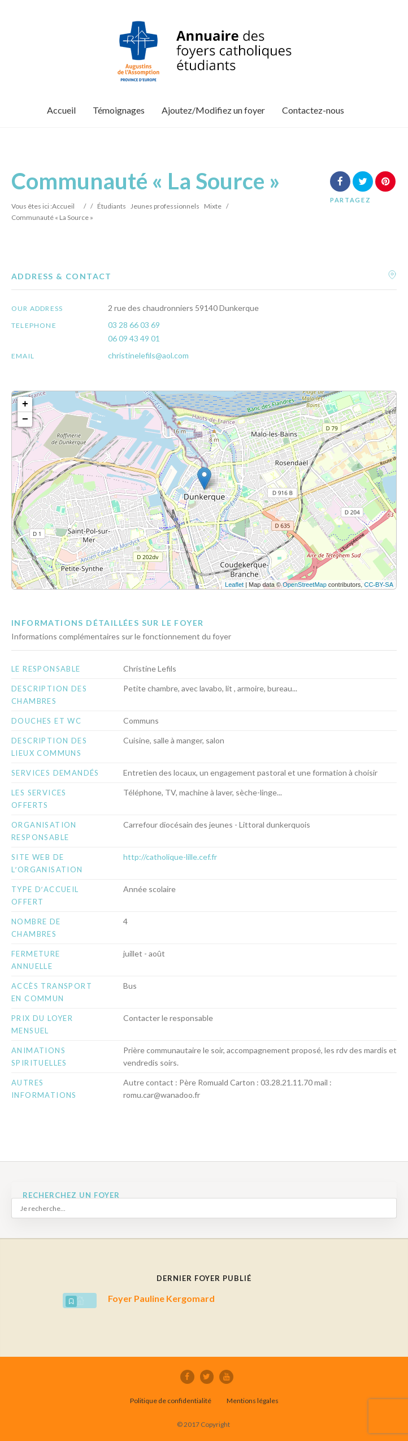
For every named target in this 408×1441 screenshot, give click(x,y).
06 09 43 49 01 (134, 338)
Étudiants (111, 206)
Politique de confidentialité (170, 1400)
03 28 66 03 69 (134, 325)
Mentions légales (253, 1400)
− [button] (25, 419)
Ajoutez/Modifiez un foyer (213, 110)
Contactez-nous (313, 110)
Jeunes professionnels (165, 206)
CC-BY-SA (378, 584)
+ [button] (25, 404)
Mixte (213, 206)
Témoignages (119, 110)
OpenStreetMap (305, 584)
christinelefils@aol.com (148, 355)
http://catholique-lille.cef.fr (170, 857)
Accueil (61, 110)
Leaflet (234, 584)
